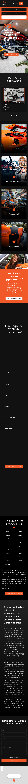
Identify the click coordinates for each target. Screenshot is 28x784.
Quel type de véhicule (14, 329)
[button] (14, 780)
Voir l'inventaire (10, 51)
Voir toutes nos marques (14, 594)
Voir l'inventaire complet (14, 466)
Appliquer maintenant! (14, 298)
